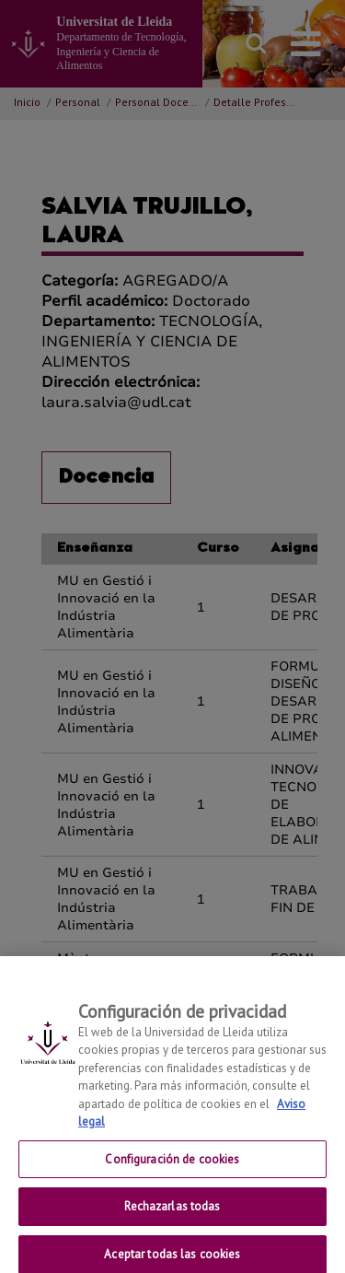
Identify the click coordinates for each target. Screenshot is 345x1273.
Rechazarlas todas (172, 1212)
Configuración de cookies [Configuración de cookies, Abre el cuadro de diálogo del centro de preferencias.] (172, 1165)
